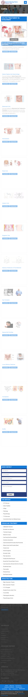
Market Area (22, 688)
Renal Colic (5, 159)
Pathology (5, 511)
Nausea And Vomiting (7, 320)
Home (6, 685)
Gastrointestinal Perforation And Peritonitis (13, 542)
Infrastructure (19, 687)
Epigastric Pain (6, 223)
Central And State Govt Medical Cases (11, 519)
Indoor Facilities (6, 505)
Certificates (4, 689)
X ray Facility (6, 592)
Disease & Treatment (9, 687)
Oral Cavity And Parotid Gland (10, 537)
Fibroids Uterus (6, 571)
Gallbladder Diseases (8, 526)
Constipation (5, 384)
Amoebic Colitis (6, 553)
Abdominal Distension (7, 30)
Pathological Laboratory (8, 595)
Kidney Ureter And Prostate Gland (10, 545)
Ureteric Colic (5, 191)
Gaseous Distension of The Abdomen (11, 255)
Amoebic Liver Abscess (8, 529)
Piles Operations (7, 556)
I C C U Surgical (6, 587)
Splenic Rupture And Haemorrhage (10, 62)
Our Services (18, 685)
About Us (12, 685)
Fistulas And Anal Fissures (9, 558)
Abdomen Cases (7, 534)
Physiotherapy (6, 513)
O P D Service (6, 503)
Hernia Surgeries (7, 550)
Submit (10, 494)
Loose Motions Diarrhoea (8, 352)
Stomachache (5, 126)
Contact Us (15, 689)
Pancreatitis (6, 569)
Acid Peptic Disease (7, 574)
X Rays (4, 508)
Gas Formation (6, 288)
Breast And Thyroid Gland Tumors (11, 561)
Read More (5, 39)
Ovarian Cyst (6, 548)
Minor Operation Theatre (9, 584)
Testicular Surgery (7, 532)
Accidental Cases (7, 566)
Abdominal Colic (6, 94)
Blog (10, 689)
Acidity (4, 417)
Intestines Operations (8, 540)
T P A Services (6, 516)
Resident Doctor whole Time (9, 590)
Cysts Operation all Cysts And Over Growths (13, 563)
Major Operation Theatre (9, 582)
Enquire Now (13, 39)
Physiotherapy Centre (8, 598)
